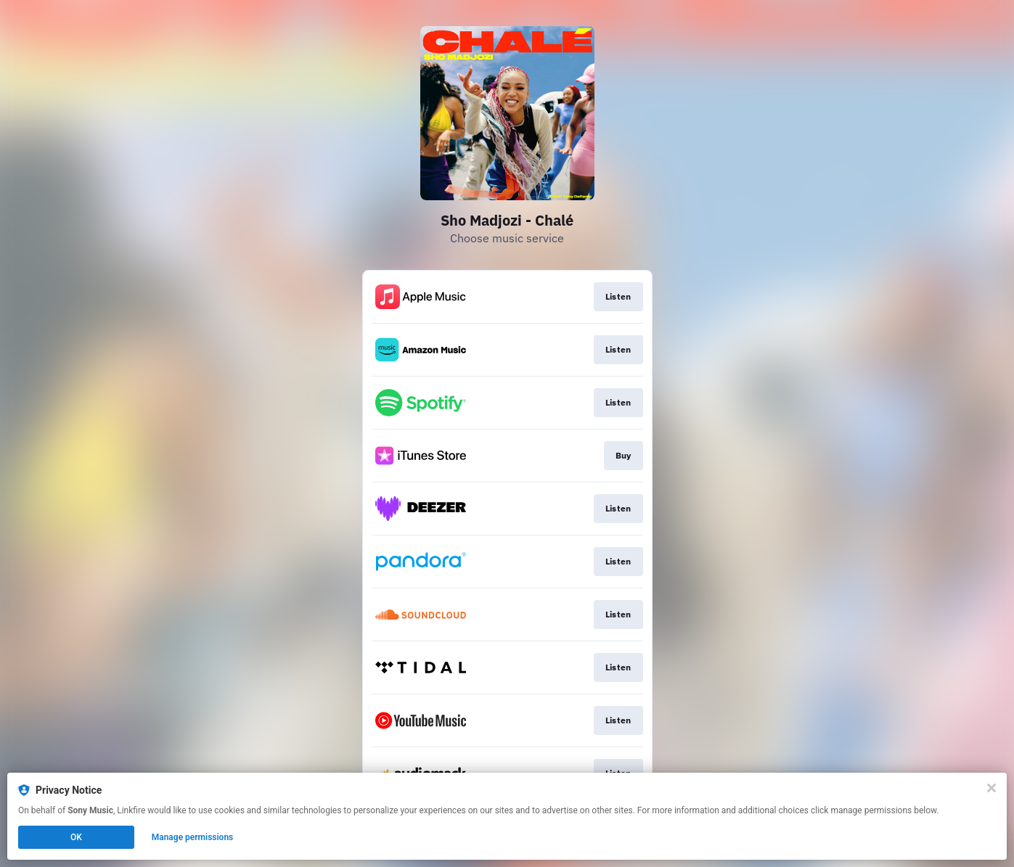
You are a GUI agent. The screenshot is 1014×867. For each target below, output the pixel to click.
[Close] (991, 788)
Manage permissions (193, 837)
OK (76, 837)
